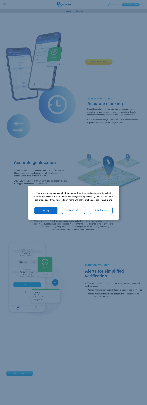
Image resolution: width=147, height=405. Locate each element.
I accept (46, 210)
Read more (106, 200)
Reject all (73, 210)
